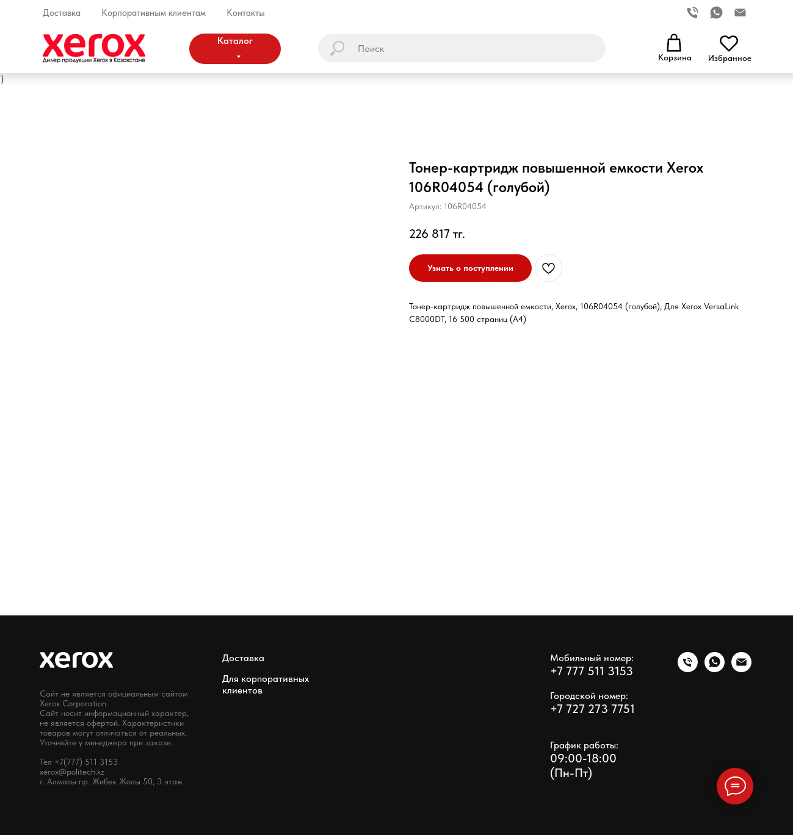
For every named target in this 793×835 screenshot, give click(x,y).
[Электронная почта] (740, 12)
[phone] (688, 669)
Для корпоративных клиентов (265, 684)
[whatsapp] (716, 12)
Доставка (62, 12)
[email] (741, 669)
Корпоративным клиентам (153, 12)
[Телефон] (692, 12)
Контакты (245, 12)
